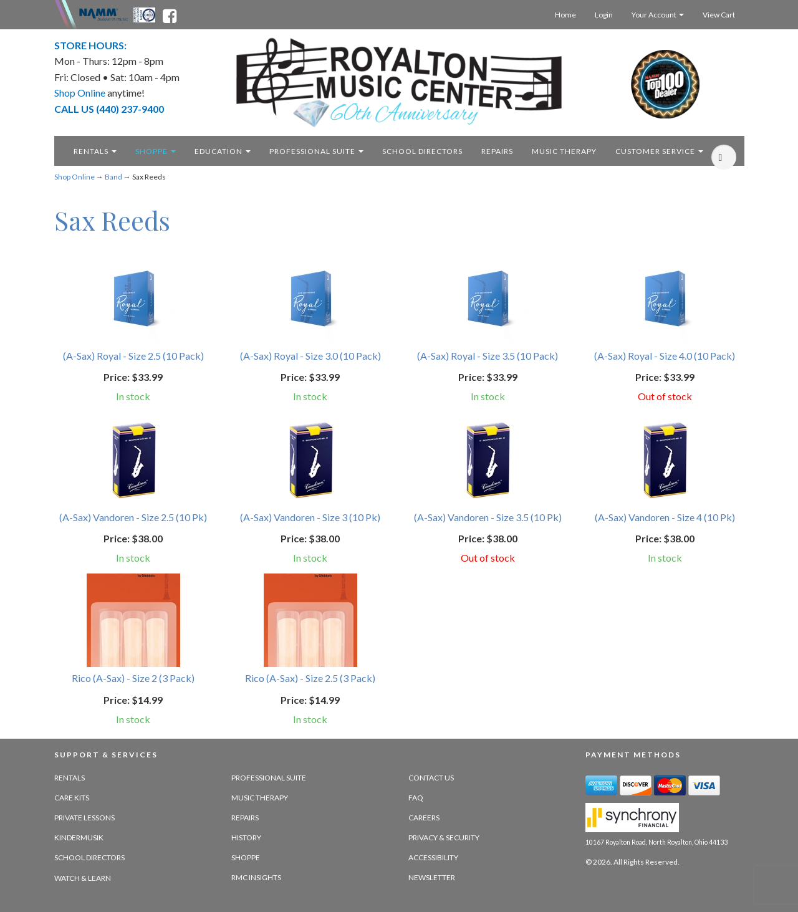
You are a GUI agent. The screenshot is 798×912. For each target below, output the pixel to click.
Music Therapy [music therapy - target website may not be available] (564, 151)
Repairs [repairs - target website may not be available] (497, 151)
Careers (424, 817)
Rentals (95, 151)
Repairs (245, 817)
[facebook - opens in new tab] (169, 14)
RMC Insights (256, 877)
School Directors (89, 857)
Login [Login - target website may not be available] (604, 14)
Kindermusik (78, 837)
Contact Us (431, 777)
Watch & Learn (82, 878)
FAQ (415, 797)
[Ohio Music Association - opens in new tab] (145, 14)
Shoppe (155, 151)
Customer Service (659, 151)
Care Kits (71, 797)
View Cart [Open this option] (719, 14)
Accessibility (433, 857)
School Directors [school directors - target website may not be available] (422, 151)
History (246, 837)
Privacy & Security (443, 837)
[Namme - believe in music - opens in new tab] (103, 14)
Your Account (658, 14)
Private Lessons (84, 817)
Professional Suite (316, 151)
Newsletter (431, 877)
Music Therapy (259, 797)
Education (223, 151)
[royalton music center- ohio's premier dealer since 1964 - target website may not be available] (399, 83)
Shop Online (74, 176)
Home (565, 14)
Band (113, 176)
